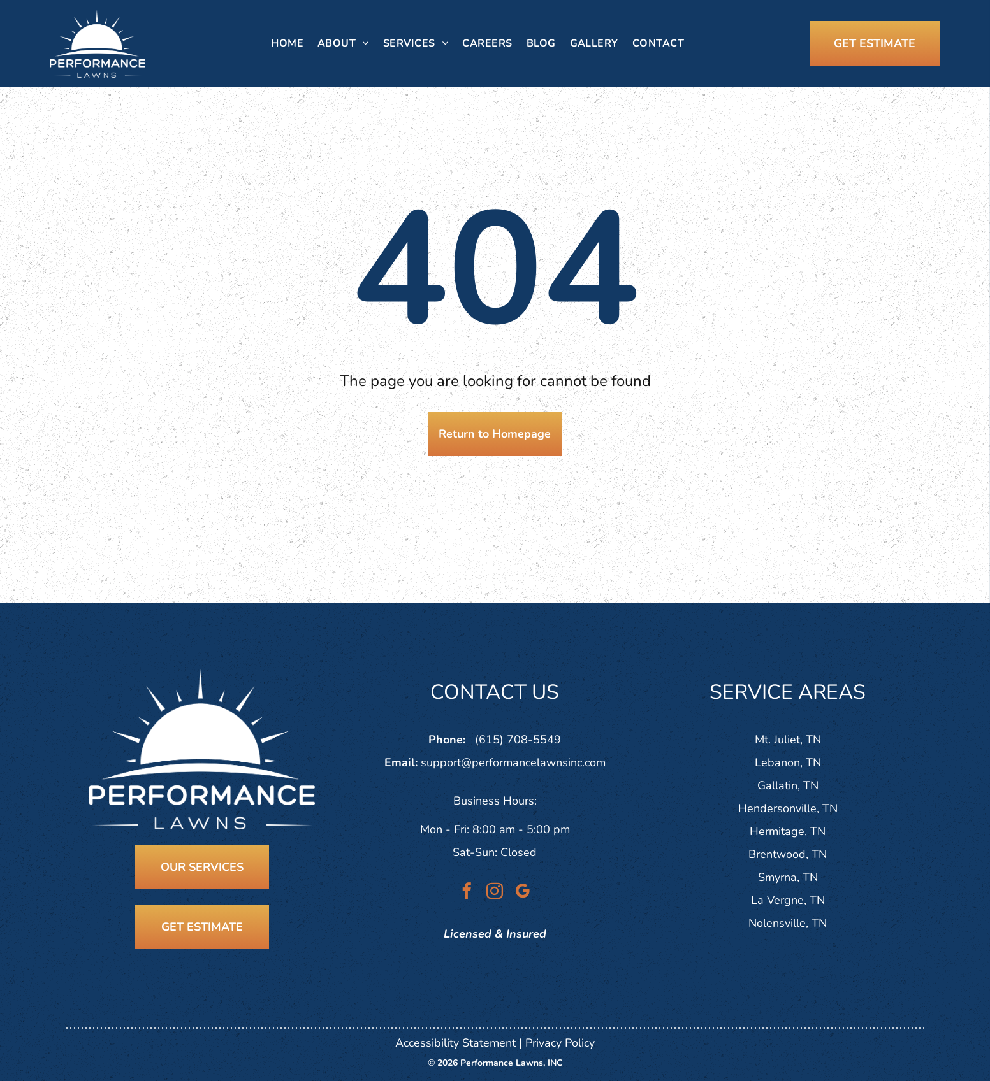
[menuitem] (287, 43)
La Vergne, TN (788, 900)
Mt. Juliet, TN (788, 739)
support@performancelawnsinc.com (513, 762)
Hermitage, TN (788, 831)
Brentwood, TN (787, 854)
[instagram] (495, 893)
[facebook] (467, 893)
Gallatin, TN (788, 785)
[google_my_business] (523, 893)
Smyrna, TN (788, 877)
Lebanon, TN (788, 762)
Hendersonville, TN (788, 808)
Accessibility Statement (455, 1042)
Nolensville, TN (787, 923)
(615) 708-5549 (518, 739)
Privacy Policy (560, 1042)
